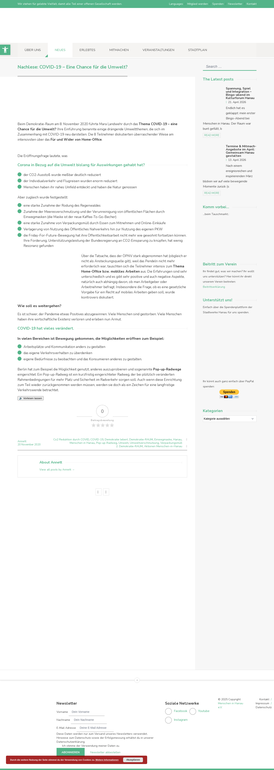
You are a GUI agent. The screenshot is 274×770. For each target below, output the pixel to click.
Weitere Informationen (106, 760)
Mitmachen (119, 50)
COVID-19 (96, 439)
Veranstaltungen (158, 50)
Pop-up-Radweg (106, 443)
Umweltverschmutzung (144, 443)
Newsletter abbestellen (105, 752)
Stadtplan (197, 50)
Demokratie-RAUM (141, 439)
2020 (37, 444)
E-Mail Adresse (66, 727)
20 (19, 444)
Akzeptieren (133, 759)
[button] (5, 50)
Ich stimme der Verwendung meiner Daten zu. (91, 745)
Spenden (218, 4)
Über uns (32, 50)
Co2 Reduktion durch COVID (71, 439)
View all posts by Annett (57, 469)
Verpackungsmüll (171, 443)
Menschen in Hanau (82, 443)
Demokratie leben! (116, 439)
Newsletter (235, 4)
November (27, 444)
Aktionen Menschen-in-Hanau (163, 446)
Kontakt (251, 4)
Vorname (62, 711)
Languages (176, 4)
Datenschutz (264, 707)
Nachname (63, 719)
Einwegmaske (163, 439)
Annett (22, 441)
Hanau (177, 439)
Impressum (262, 703)
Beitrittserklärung (214, 287)
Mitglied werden (197, 4)
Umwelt (123, 443)
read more (211, 135)
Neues (60, 50)
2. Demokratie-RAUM (129, 446)
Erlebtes (87, 50)
